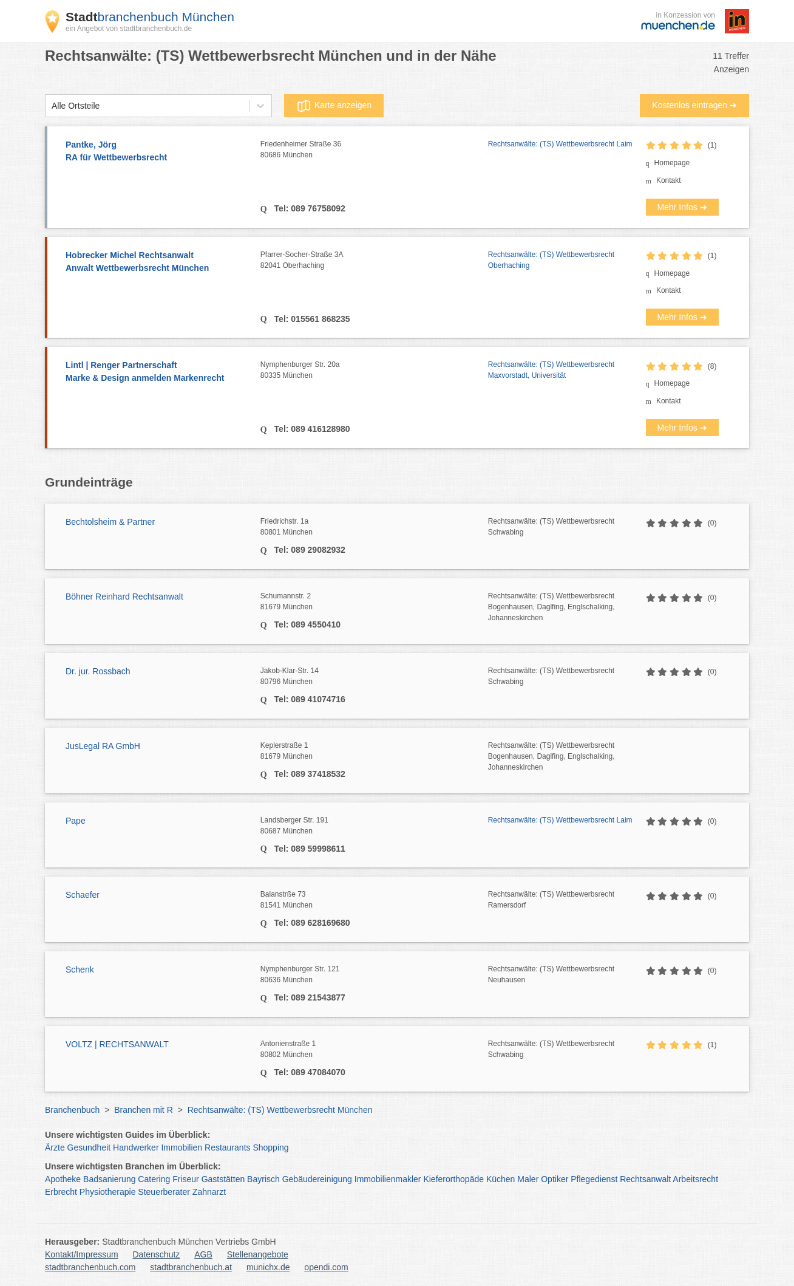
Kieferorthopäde (453, 1179)
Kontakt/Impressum (81, 1254)
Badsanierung (109, 1179)
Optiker (554, 1179)
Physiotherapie (108, 1192)
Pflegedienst (594, 1179)
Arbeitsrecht (695, 1179)
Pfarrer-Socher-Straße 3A (374, 260)
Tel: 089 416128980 (311, 429)
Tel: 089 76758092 (308, 208)
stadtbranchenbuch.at (191, 1267)
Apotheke (63, 1179)
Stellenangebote (257, 1254)
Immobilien (181, 1147)
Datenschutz (156, 1254)
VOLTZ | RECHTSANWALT (117, 1044)
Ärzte (55, 1147)
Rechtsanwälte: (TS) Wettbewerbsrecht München (280, 1110)
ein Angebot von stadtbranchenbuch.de (129, 28)
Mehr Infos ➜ (682, 207)
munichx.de (268, 1267)
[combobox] (51, 106)
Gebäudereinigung (317, 1179)
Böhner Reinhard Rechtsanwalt (124, 596)
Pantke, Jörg (157, 152)
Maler (527, 1179)
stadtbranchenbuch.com (90, 1267)
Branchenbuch (72, 1110)
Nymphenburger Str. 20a (374, 370)
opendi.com (326, 1267)
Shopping (270, 1147)
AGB (203, 1254)
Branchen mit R (143, 1110)
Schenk (80, 969)
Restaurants (227, 1147)
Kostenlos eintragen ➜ (694, 105)
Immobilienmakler (388, 1179)
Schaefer (83, 895)
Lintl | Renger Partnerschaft (157, 372)
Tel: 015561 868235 (311, 319)
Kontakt (668, 180)
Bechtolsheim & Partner (110, 522)
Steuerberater (164, 1192)
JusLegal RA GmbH (103, 746)
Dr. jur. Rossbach (98, 671)
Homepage (672, 163)
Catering (154, 1179)
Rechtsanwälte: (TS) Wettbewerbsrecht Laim (560, 144)
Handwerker (135, 1147)
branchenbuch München (150, 17)
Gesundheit (89, 1147)
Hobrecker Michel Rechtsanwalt (157, 262)
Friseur (185, 1179)
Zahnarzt (209, 1192)
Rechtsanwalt (645, 1179)
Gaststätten (223, 1179)
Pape (76, 821)
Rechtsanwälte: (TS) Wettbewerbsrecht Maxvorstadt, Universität (551, 370)
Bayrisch (263, 1179)
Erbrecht (61, 1192)
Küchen (500, 1179)
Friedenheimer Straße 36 (374, 150)
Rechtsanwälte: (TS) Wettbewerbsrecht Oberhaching (551, 260)
